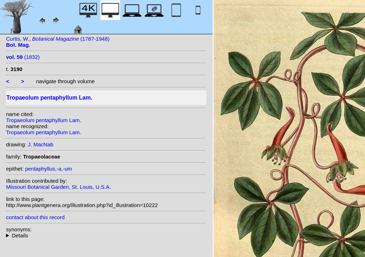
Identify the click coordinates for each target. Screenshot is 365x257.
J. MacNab (40, 144)
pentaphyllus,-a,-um (48, 169)
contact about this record (35, 217)
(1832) (23, 57)
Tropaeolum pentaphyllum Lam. (43, 120)
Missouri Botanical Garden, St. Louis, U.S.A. (58, 187)
